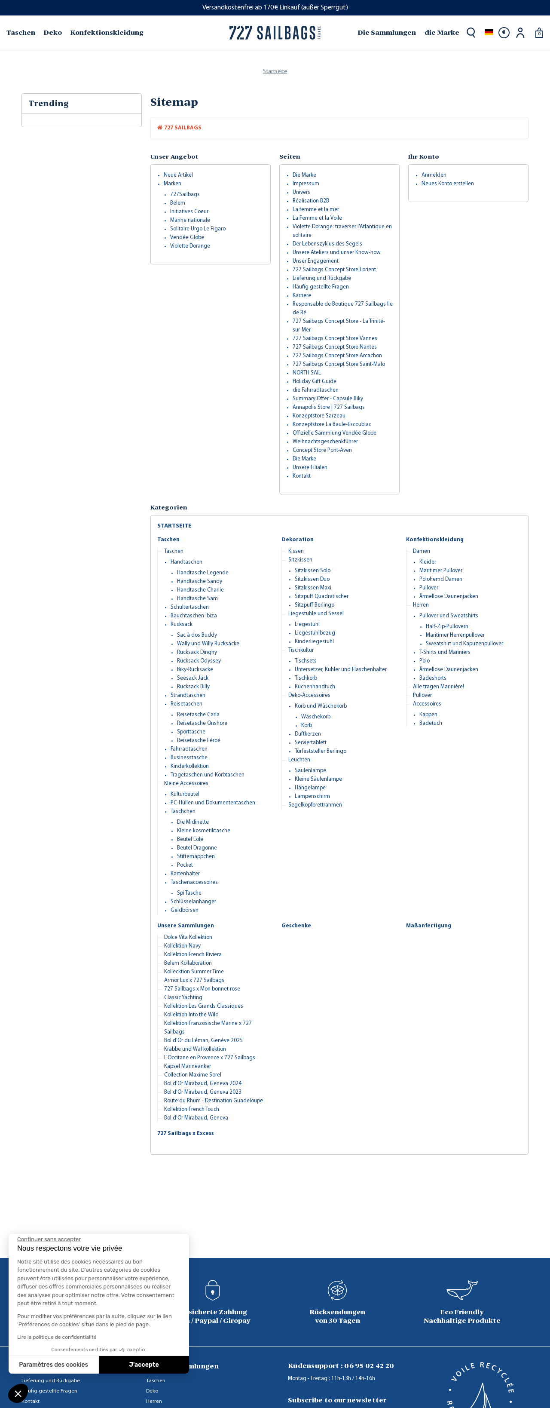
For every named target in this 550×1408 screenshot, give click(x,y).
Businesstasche (189, 758)
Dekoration (297, 540)
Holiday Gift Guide (314, 381)
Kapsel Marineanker (187, 1066)
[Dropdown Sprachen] (489, 32)
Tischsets (306, 661)
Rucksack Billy (193, 687)
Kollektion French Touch (191, 1109)
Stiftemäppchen (196, 856)
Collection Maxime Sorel (192, 1075)
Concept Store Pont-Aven (322, 450)
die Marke (442, 32)
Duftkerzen (308, 734)
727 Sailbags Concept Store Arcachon (337, 356)
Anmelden (434, 175)
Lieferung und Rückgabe (322, 278)
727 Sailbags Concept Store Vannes (335, 338)
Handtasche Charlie (200, 590)
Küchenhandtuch (315, 687)
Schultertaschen (190, 607)
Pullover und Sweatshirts (448, 616)
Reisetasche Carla (198, 715)
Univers (301, 192)
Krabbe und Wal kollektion (195, 1049)
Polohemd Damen (440, 579)
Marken (172, 184)
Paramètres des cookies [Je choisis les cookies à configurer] (53, 1364)
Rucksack (181, 624)
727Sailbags (185, 194)
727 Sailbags (179, 128)
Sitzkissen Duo (312, 579)
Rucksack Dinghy (197, 652)
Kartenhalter (185, 874)
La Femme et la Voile (317, 218)
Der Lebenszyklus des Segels (327, 244)
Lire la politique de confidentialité (56, 1337)
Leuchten (299, 760)
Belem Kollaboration (188, 963)
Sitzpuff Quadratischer (321, 596)
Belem (177, 203)
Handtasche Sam (197, 598)
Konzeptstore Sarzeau (319, 416)
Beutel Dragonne (197, 848)
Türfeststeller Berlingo (320, 751)
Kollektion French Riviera (193, 954)
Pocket (185, 865)
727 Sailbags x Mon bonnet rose (202, 989)
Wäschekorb (315, 717)
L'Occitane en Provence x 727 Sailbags (209, 1058)
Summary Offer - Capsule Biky (328, 399)
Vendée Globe (187, 237)
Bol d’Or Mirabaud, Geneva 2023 (202, 1092)
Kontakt (302, 476)
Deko (152, 1391)
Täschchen (183, 811)
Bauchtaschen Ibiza (194, 616)
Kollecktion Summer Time (194, 972)
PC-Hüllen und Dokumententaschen (213, 803)
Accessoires (427, 704)
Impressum (306, 184)
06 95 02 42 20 (369, 1365)
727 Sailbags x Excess (185, 1133)
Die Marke (304, 175)
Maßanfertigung (428, 926)
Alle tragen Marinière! (438, 687)
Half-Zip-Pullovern (447, 626)
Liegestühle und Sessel (316, 614)
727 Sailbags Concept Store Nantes (335, 347)
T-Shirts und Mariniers (445, 652)
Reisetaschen (186, 704)
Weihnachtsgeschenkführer (325, 442)
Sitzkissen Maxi (313, 588)
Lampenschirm (312, 796)
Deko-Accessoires (309, 695)
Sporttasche (191, 732)
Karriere (302, 295)
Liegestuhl (307, 624)
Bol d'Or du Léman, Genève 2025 (203, 1040)
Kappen (428, 715)
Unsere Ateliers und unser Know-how (337, 252)
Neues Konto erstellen (448, 184)
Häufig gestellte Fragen (321, 287)
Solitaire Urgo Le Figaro (198, 229)
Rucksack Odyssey (199, 661)
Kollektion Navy (182, 946)
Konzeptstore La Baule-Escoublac (332, 424)
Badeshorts (432, 678)
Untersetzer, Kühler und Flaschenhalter (341, 669)
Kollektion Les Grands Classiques (203, 1006)
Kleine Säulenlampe (318, 779)
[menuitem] (21, 32)
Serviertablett (311, 742)
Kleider (427, 562)
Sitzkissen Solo (312, 571)
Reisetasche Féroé (198, 740)
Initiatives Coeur (189, 212)
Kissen (296, 551)
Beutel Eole (190, 839)
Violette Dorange (190, 246)
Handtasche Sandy (199, 581)
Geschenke (296, 926)
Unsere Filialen (310, 467)
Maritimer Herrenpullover (455, 635)
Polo (424, 661)
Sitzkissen (300, 560)
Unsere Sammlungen (185, 926)
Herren (421, 605)
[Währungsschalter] (504, 32)
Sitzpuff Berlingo (314, 605)
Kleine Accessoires (186, 783)
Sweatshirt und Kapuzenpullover (464, 644)
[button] (18, 1393)
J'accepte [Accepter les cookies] (144, 1364)
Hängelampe (310, 788)
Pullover (428, 588)
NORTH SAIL (307, 373)
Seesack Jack (192, 678)
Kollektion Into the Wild (191, 1015)
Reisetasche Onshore (202, 723)
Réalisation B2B (311, 201)
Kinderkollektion (190, 766)
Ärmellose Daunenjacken (448, 596)
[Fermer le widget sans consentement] (49, 1239)
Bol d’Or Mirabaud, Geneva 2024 (202, 1083)
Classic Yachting (183, 997)
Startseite (174, 526)
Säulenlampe (310, 770)
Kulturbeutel (185, 794)
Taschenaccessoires (194, 882)
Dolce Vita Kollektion (188, 937)
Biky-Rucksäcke (195, 669)
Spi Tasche (189, 893)
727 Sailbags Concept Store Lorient (334, 270)
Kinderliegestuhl (314, 641)
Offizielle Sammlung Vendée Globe (334, 433)
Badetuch (430, 723)
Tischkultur (301, 650)
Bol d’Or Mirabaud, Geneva (196, 1118)
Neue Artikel (178, 175)
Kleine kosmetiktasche (203, 831)
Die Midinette (193, 822)
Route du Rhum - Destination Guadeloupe (213, 1101)
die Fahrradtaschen (316, 390)
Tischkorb (306, 678)
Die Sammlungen (387, 32)
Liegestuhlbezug (315, 633)
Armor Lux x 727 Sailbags (194, 980)
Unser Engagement (316, 261)
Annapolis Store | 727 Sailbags (329, 407)
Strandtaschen (188, 695)
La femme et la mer (316, 209)
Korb (306, 725)
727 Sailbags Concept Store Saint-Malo (339, 364)
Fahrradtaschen (189, 749)
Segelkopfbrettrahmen (315, 805)
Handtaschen (186, 562)
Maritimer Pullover (440, 571)
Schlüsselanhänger (193, 902)
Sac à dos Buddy (197, 635)
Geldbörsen (185, 910)
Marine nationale (190, 220)
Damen (421, 551)
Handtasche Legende (203, 573)
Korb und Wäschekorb (321, 706)
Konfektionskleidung (435, 540)
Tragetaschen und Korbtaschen (207, 775)
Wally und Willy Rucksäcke (208, 644)
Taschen (168, 540)
